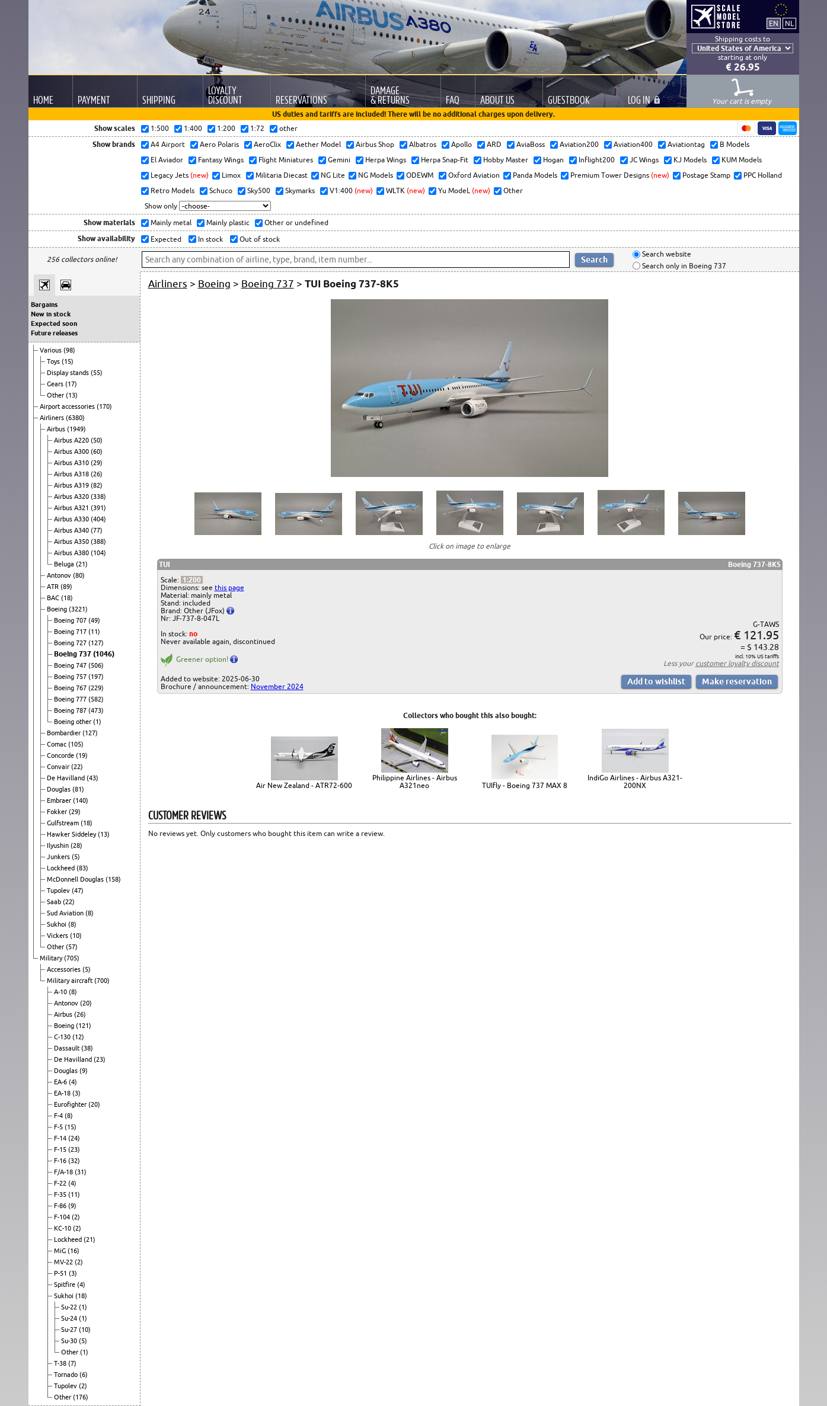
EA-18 (63, 1093)
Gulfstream (64, 823)
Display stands (69, 372)
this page (229, 587)
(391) (98, 507)
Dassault (67, 1048)
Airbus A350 (72, 541)
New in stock (51, 314)
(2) (76, 1217)
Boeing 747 (71, 665)
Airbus (57, 429)
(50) (97, 440)
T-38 (61, 1363)
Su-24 (70, 1318)
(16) (73, 1250)
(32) (74, 1160)
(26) (97, 474)
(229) (96, 687)
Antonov (60, 575)
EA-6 (61, 1081)
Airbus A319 (72, 485)
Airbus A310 (72, 462)
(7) (72, 1363)
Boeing (58, 609)
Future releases (54, 333)
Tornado (66, 1374)
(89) (66, 586)
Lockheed (61, 868)
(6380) (75, 417)
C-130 (63, 1036)
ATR (53, 586)
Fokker (58, 811)
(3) (76, 1093)
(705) (71, 958)
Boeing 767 (71, 687)
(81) (78, 789)
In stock (209, 239)
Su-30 (70, 1340)
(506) (96, 665)
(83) (82, 868)
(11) (94, 631)
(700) (102, 980)
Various (51, 350)
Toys (54, 361)
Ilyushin (59, 845)
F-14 (61, 1138)
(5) (76, 856)
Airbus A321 (72, 507)
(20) (86, 1003)
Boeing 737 (73, 654)
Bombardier (64, 732)
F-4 (59, 1115)
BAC (54, 597)
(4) (73, 1081)
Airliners (53, 417)
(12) (78, 1036)
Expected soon (54, 323)
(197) (96, 676)
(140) (80, 800)
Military (52, 958)
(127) (96, 642)
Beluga (65, 564)
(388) (98, 541)
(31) (81, 1172)
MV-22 (64, 1262)
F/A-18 (64, 1172)
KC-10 (63, 1228)
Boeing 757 (71, 676)
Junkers (59, 856)
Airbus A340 (72, 530)
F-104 (63, 1217)
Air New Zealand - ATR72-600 (304, 785)
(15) (68, 361)
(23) (100, 1059)
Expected (165, 239)
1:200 (192, 580)
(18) (67, 597)
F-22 (61, 1183)
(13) (72, 395)
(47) (78, 890)
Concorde (61, 755)
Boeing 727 (71, 642)
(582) (96, 699)
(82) (97, 485)
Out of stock (259, 239)
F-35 (61, 1194)
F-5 (59, 1126)
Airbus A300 (72, 451)
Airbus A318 (72, 474)
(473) (96, 710)
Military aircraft (70, 980)
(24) (74, 1138)
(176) (80, 1397)
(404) (98, 519)
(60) (97, 451)
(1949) (76, 429)
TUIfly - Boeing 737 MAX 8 (524, 785)
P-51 (61, 1273)
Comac (57, 744)
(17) (71, 383)
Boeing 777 (71, 699)
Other (56, 395)
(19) (82, 755)
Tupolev (59, 890)
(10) (76, 935)
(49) (94, 620)
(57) (72, 946)
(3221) (78, 609)
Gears (56, 383)
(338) (98, 496)
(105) (76, 744)
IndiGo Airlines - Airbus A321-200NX (634, 781)
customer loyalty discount (737, 663)
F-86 (61, 1205)
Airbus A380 (72, 552)
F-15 (61, 1149)
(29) (97, 462)
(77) (97, 530)
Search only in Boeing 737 (683, 266)
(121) (83, 1025)
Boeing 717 (71, 631)
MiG (61, 1250)
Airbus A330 (72, 519)
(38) (87, 1048)
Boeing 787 (71, 710)
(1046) (103, 654)
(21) (82, 564)
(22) (77, 766)
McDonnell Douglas (76, 879)
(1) (97, 721)
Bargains (44, 304)
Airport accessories (68, 406)
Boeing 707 (71, 620)
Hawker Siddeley (72, 834)
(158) (113, 879)
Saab (55, 901)
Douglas (59, 789)
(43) (92, 778)
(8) (89, 913)
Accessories (64, 969)
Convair (59, 766)
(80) (79, 575)
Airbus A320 (72, 496)
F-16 (61, 1160)
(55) (97, 372)
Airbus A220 (72, 440)
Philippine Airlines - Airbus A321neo (414, 781)
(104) (98, 552)
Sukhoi (57, 924)
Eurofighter (71, 1104)
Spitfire (65, 1284)
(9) (83, 1070)
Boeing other (73, 721)
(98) (69, 350)
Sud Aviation (66, 913)
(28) (76, 845)
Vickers (58, 935)
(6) (83, 1374)
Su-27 (70, 1329)
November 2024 (277, 686)
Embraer (60, 800)
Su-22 (70, 1307)
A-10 (61, 991)
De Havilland (67, 778)
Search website (665, 254)
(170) (104, 406)
